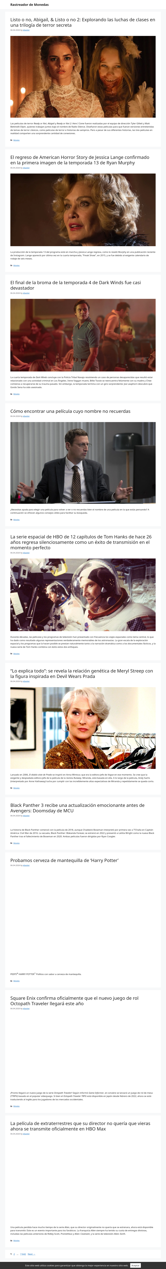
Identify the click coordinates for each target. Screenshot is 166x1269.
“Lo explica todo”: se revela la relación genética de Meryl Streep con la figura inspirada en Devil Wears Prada (81, 673)
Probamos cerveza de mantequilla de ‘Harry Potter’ (64, 860)
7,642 (23, 1254)
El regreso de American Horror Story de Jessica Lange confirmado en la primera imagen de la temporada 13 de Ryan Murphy (79, 160)
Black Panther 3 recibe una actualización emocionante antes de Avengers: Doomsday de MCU (77, 808)
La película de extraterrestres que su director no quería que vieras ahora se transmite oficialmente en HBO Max (80, 1126)
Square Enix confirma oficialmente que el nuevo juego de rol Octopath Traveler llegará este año (74, 1000)
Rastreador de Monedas (29, 4)
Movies (16, 140)
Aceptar (136, 1265)
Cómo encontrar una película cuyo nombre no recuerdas (70, 411)
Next (31, 1254)
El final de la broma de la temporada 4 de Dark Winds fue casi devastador (75, 285)
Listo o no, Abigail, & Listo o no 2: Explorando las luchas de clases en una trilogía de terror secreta (82, 22)
